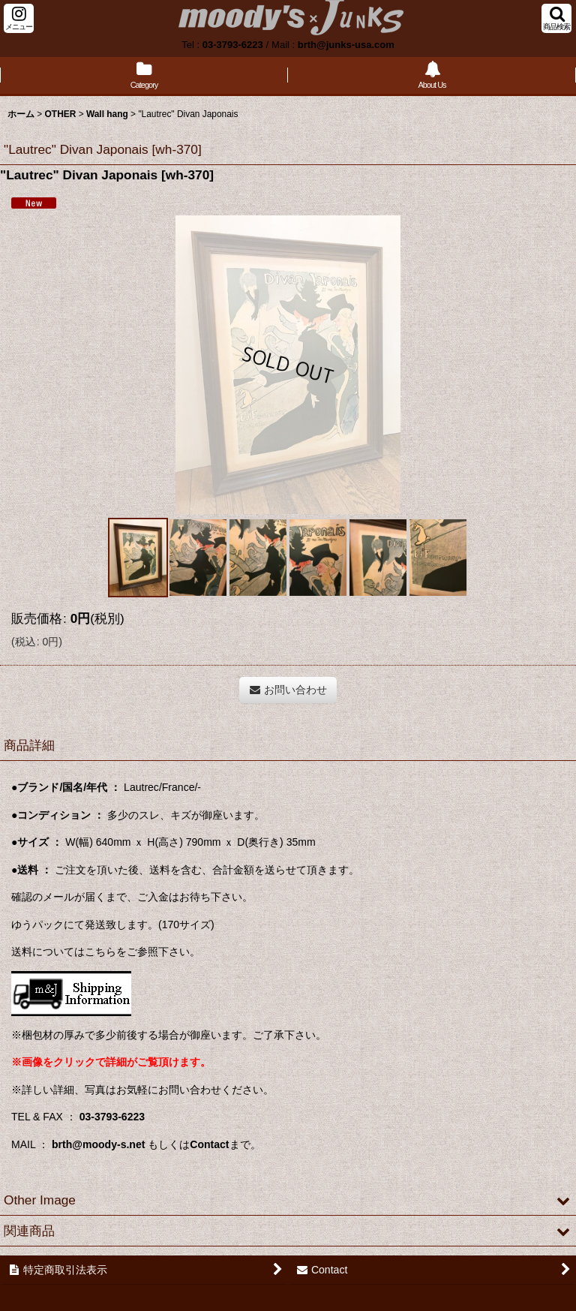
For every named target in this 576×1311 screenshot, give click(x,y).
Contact (209, 1144)
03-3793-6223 (232, 44)
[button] (19, 18)
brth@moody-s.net (98, 1144)
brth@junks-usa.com (346, 44)
